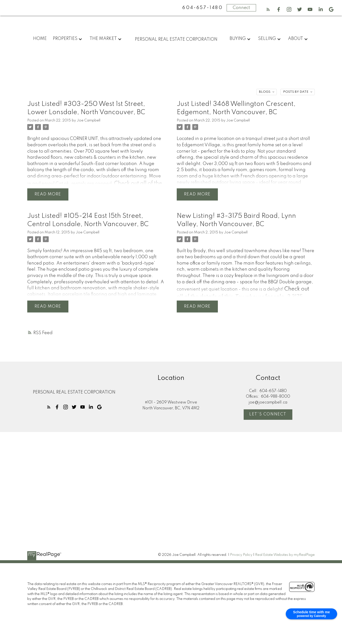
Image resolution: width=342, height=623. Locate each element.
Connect (241, 8)
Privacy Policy (241, 555)
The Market (103, 39)
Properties (65, 39)
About (295, 39)
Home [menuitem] (40, 39)
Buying (238, 39)
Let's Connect (268, 415)
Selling (267, 39)
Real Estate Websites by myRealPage (285, 555)
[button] (268, 9)
